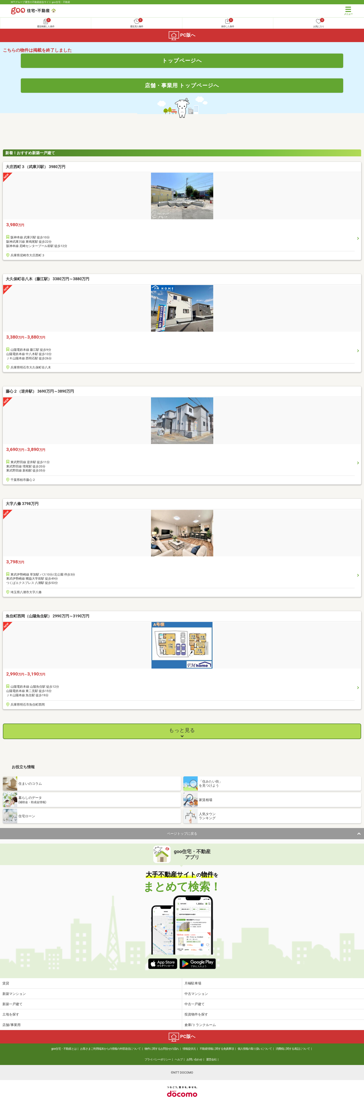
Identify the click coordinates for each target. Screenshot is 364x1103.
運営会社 (211, 1059)
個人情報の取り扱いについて (255, 1048)
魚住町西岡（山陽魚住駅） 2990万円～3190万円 (47, 616)
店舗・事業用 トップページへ (182, 85)
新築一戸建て (12, 1004)
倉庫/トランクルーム (200, 1025)
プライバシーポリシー (158, 1059)
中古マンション (196, 994)
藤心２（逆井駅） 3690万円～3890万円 (40, 391)
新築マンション (14, 994)
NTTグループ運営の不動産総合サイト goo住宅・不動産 (40, 2)
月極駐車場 (193, 983)
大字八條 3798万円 (22, 503)
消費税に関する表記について (293, 1048)
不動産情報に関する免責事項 (217, 1048)
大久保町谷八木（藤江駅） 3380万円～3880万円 (47, 279)
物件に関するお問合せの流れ (162, 1048)
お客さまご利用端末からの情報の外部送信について (110, 1048)
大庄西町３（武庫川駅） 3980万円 (35, 167)
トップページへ (182, 60)
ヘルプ (179, 1059)
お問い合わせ (194, 1059)
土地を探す (10, 1014)
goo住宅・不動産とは (63, 1048)
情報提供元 (189, 1048)
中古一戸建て (195, 1004)
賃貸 (5, 983)
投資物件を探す (196, 1014)
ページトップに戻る (182, 833)
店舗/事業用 (11, 1025)
